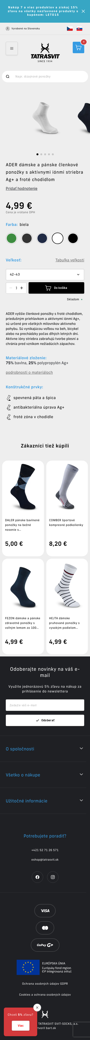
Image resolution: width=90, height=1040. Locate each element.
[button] (70, 28)
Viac (21, 1025)
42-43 (15, 274)
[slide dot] (37, 154)
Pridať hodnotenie (21, 188)
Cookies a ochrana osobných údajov (45, 995)
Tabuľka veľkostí (69, 260)
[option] (45, 117)
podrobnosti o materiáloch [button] (29, 372)
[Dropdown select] (45, 274)
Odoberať (45, 720)
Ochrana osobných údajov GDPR (45, 984)
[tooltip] (11, 238)
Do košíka (56, 288)
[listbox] (45, 117)
